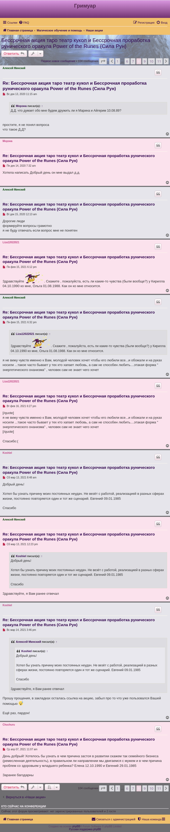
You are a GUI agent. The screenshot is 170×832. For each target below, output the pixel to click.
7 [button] (133, 61)
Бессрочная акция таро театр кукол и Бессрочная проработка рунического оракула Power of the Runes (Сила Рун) (75, 43)
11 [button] (159, 61)
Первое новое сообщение (58, 61)
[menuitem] (24, 22)
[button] (103, 61)
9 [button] (145, 61)
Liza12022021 (11, 242)
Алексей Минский (14, 68)
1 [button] (118, 61)
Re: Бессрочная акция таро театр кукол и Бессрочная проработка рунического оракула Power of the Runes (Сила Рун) (75, 86)
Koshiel (7, 452)
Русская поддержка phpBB (85, 829)
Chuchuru (9, 724)
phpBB (76, 826)
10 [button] (151, 61)
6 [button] (127, 61)
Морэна (21, 105)
